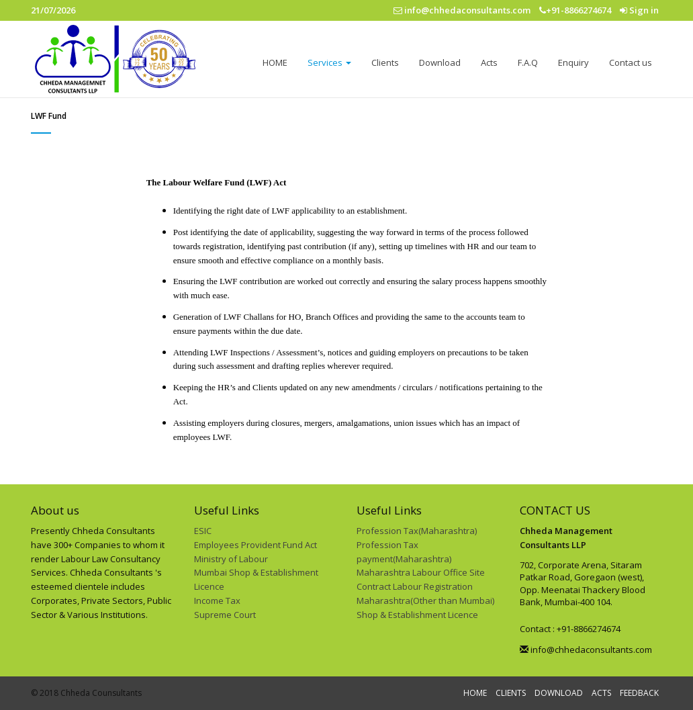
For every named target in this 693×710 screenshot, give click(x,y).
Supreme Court (225, 615)
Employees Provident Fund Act (255, 545)
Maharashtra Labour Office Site (421, 572)
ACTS (601, 693)
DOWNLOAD (559, 693)
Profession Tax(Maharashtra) (417, 531)
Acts (489, 62)
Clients (385, 62)
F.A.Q (528, 62)
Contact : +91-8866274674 (570, 629)
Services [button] (329, 62)
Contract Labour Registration (415, 586)
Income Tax (217, 600)
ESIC (203, 531)
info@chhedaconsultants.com (586, 650)
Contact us (630, 62)
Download (440, 62)
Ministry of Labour (231, 559)
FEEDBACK (639, 693)
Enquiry (573, 62)
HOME (275, 62)
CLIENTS (511, 693)
